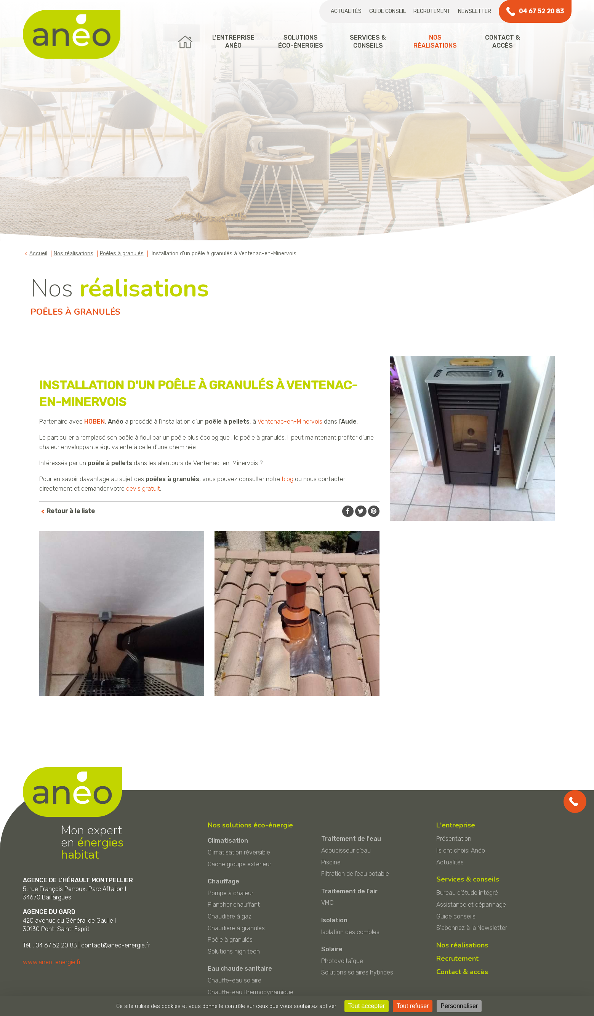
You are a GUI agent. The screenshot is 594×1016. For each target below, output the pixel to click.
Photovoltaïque (342, 961)
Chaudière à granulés (236, 928)
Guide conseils (456, 916)
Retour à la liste (70, 511)
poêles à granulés (172, 479)
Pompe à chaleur (230, 893)
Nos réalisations (462, 945)
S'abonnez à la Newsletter (471, 927)
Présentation (453, 838)
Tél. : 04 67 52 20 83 (50, 945)
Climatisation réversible (239, 852)
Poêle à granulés (230, 939)
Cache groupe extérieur (239, 864)
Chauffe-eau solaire (234, 980)
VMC (327, 902)
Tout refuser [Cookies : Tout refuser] (413, 1006)
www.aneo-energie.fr (52, 962)
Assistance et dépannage (471, 904)
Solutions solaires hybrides (357, 972)
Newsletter (474, 11)
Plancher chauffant (234, 904)
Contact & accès (462, 971)
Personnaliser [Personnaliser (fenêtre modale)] (459, 1006)
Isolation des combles (350, 932)
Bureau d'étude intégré (467, 892)
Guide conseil (387, 11)
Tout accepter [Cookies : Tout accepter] (366, 1006)
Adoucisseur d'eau (346, 850)
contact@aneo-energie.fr (115, 945)
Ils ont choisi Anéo (460, 850)
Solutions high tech (234, 951)
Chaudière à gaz (229, 916)
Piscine (331, 862)
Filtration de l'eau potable (355, 873)
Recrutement (431, 11)
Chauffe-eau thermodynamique (250, 992)
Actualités (346, 11)
